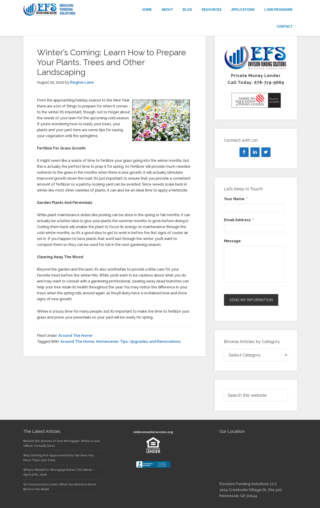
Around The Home (75, 335)
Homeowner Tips (112, 341)
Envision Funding (64, 9)
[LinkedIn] (255, 152)
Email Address (239, 220)
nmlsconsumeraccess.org (153, 432)
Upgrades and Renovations (155, 341)
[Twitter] (266, 152)
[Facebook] (244, 152)
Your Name (235, 199)
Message (232, 241)
